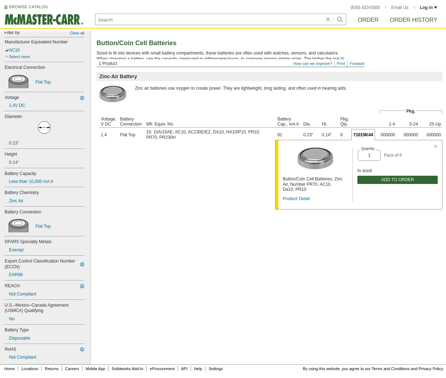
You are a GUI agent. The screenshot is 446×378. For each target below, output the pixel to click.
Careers (72, 369)
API (184, 369)
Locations (30, 369)
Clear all (77, 33)
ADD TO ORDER (397, 179)
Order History (413, 20)
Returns (52, 369)
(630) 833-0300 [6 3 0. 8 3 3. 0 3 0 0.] (365, 7)
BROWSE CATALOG (28, 7)
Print (341, 63)
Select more (19, 57)
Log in (428, 7)
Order (368, 20)
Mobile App (95, 369)
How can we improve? (313, 63)
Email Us (399, 7)
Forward (357, 63)
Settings (215, 369)
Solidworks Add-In (127, 369)
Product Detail (296, 198)
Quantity (368, 149)
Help (198, 369)
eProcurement (162, 369)
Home (9, 369)
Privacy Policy (431, 369)
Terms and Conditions (391, 369)
